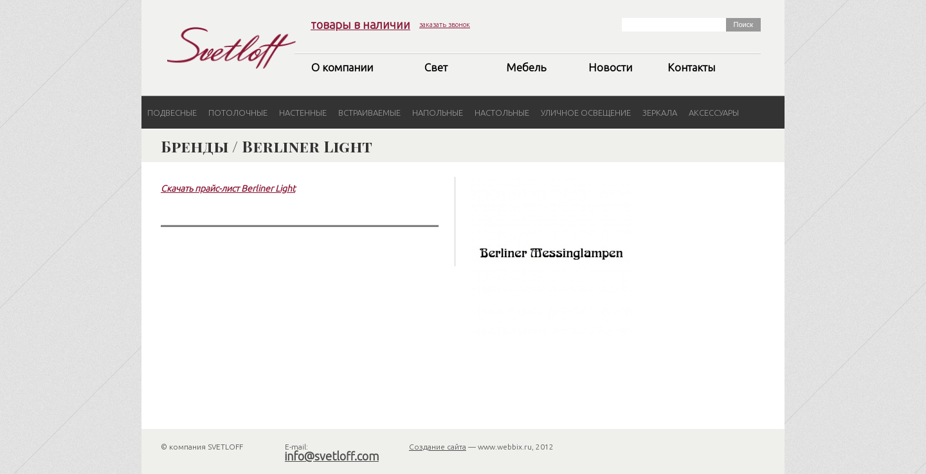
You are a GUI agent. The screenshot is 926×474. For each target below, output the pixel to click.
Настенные (303, 112)
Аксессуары (714, 112)
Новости (610, 67)
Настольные (502, 112)
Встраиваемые (369, 112)
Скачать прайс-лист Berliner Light (228, 188)
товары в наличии (360, 24)
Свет (436, 67)
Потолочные (238, 112)
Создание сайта (437, 446)
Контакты (691, 67)
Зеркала (659, 112)
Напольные (437, 112)
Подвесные (172, 112)
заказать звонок (444, 24)
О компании (342, 67)
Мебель (526, 67)
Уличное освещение (586, 112)
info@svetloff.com (332, 456)
